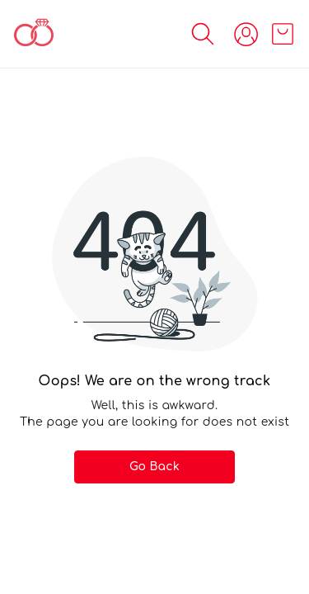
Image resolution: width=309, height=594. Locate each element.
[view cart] (282, 33)
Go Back (154, 466)
